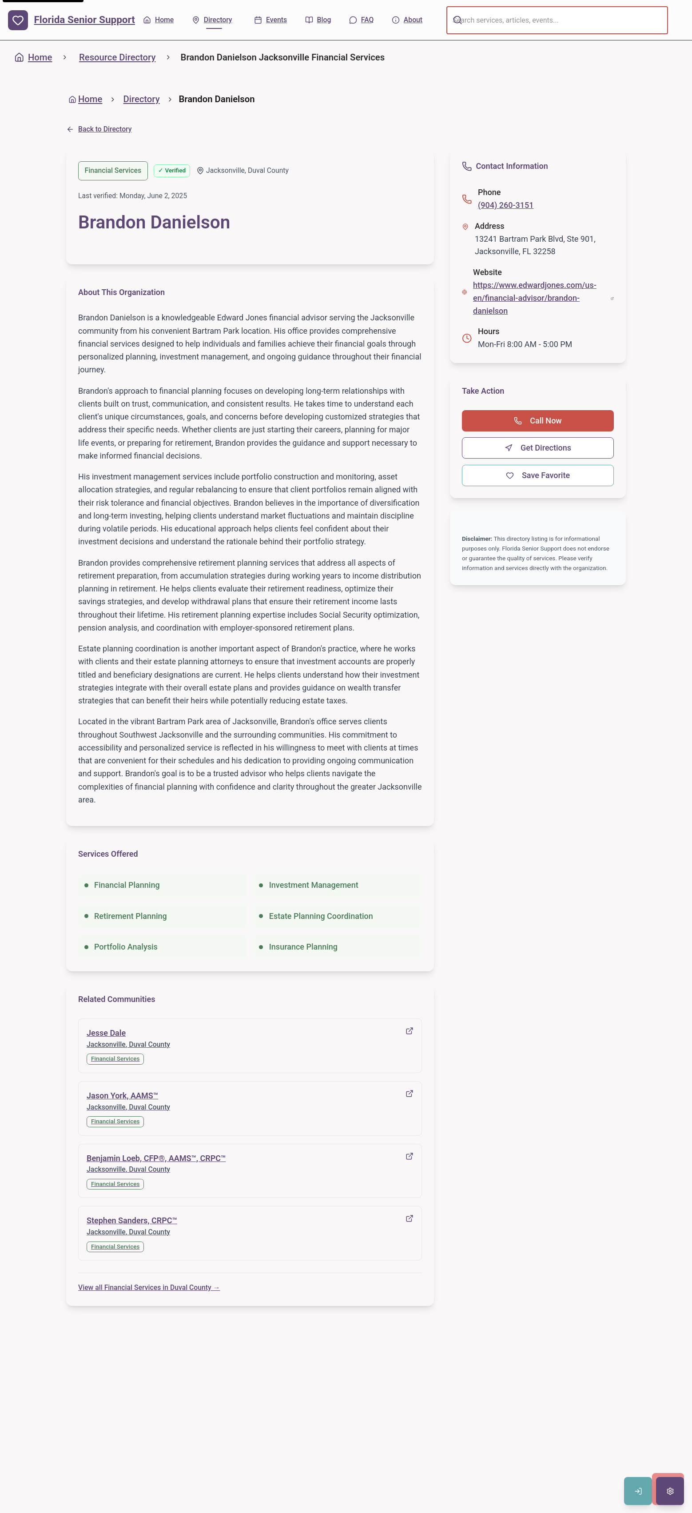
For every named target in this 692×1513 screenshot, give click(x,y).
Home (33, 57)
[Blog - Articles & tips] (318, 20)
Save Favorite (538, 475)
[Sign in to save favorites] (638, 1491)
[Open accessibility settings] (670, 1491)
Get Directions (538, 447)
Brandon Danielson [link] (217, 99)
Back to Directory (99, 129)
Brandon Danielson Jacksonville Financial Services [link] (283, 57)
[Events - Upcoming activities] (270, 20)
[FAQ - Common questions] (361, 20)
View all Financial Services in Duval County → (149, 1287)
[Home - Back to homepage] (158, 20)
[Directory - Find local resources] (214, 20)
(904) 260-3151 (505, 205)
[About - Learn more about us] (407, 20)
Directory (141, 99)
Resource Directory (117, 57)
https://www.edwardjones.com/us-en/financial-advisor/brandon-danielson (543, 297)
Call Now (537, 420)
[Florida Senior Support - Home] (71, 20)
